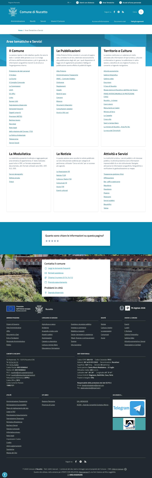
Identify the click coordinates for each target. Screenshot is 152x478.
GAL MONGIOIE (82, 401)
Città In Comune (117, 469)
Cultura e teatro (106, 327)
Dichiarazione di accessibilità (16, 404)
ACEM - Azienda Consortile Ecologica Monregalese (95, 404)
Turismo (73, 341)
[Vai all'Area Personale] (130, 2)
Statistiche (10, 449)
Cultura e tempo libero (50, 344)
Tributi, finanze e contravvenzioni (82, 338)
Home (20, 30)
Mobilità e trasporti (77, 331)
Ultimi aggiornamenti (13, 446)
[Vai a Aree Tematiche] (107, 2)
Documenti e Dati (12, 334)
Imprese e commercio (78, 327)
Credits (8, 442)
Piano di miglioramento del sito (17, 408)
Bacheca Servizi (12, 425)
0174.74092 (14, 364)
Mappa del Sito (11, 452)
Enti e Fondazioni (12, 338)
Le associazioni (106, 331)
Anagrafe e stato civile (50, 331)
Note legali (10, 435)
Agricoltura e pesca (48, 324)
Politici (8, 344)
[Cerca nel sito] (141, 11)
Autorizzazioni (47, 338)
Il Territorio (128, 331)
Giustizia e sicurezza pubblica (81, 324)
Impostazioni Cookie (13, 439)
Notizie (103, 324)
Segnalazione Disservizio (15, 418)
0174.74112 (13, 362)
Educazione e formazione (51, 348)
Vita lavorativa (76, 344)
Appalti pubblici (47, 334)
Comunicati (105, 334)
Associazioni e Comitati (133, 344)
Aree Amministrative (13, 327)
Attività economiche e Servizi (135, 341)
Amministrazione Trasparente (16, 401)
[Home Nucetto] (27, 11)
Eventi (127, 324)
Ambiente (45, 327)
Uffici (8, 331)
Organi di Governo (12, 324)
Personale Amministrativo (15, 341)
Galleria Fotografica (131, 334)
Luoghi (127, 327)
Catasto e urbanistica (49, 341)
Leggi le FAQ (10, 411)
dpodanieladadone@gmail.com (93, 385)
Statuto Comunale (13, 428)
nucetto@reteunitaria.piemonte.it (23, 375)
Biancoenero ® (84, 472)
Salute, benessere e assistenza (82, 334)
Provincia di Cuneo (48, 404)
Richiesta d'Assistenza (14, 422)
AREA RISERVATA (75, 474)
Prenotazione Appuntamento (16, 415)
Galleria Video (129, 338)
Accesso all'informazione (100, 21)
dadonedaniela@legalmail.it (90, 388)
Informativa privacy (13, 432)
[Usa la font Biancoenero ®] (85, 2)
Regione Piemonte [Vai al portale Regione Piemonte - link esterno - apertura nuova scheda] (14, 2)
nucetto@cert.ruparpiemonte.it (22, 372)
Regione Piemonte (48, 401)
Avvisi (103, 338)
